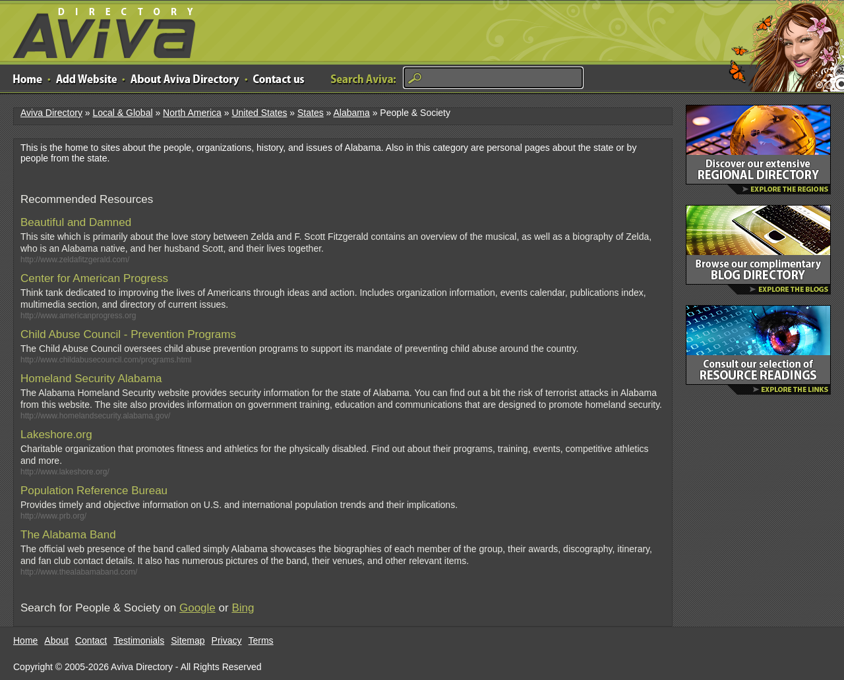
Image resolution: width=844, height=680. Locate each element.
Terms (261, 640)
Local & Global (122, 112)
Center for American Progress (94, 278)
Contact (91, 640)
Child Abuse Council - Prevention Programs (128, 334)
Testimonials (138, 640)
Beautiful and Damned (75, 222)
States (310, 112)
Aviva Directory (99, 30)
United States (259, 112)
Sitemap (187, 640)
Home (25, 640)
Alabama (352, 112)
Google (197, 608)
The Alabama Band (68, 534)
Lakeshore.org (56, 434)
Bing (242, 608)
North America (192, 112)
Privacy (227, 640)
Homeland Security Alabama (91, 378)
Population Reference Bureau (93, 490)
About (56, 640)
